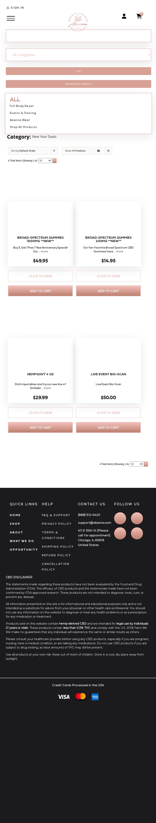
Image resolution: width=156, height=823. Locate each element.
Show (75, 150)
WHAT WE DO (22, 541)
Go (78, 71)
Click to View (40, 276)
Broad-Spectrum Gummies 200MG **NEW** (108, 239)
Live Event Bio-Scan (108, 374)
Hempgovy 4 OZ (40, 374)
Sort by (23, 150)
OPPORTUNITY (24, 549)
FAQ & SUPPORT (56, 515)
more (44, 251)
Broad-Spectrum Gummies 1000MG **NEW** (40, 239)
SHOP (15, 523)
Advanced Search (78, 83)
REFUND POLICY (56, 555)
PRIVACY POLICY (57, 523)
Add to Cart (40, 291)
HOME (15, 515)
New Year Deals (50, 137)
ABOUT (16, 532)
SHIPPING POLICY (58, 546)
